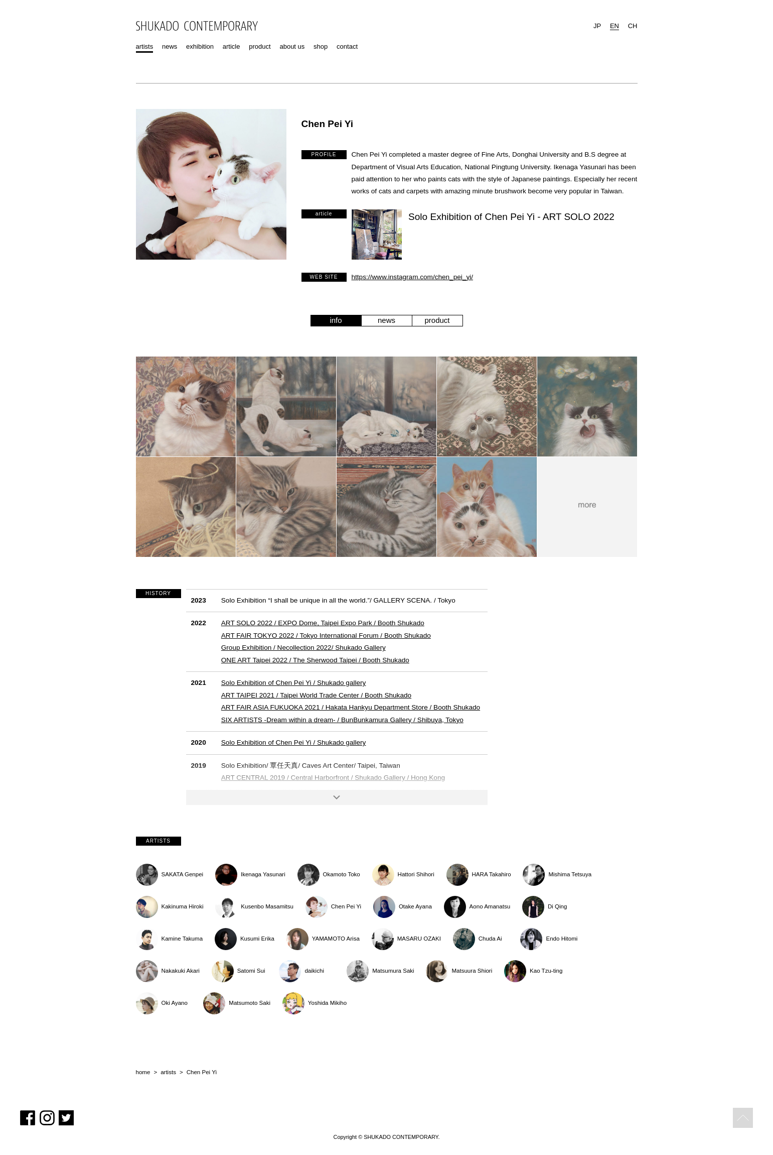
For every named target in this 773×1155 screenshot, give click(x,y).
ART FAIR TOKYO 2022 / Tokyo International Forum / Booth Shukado (326, 635)
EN (614, 26)
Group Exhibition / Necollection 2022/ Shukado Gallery (303, 647)
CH (633, 26)
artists (144, 46)
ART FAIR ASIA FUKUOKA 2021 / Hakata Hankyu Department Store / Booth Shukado (350, 707)
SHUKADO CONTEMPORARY (197, 26)
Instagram (47, 1117)
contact (347, 46)
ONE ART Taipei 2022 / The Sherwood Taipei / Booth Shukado (315, 660)
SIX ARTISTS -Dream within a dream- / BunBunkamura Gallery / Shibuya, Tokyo (342, 720)
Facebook (27, 1117)
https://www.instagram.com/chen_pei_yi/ (413, 277)
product (259, 46)
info (336, 320)
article (231, 46)
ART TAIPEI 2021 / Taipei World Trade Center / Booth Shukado (316, 695)
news (169, 46)
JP (597, 26)
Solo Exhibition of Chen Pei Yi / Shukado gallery (293, 682)
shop (321, 46)
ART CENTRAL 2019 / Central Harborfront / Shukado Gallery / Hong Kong (333, 777)
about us (291, 46)
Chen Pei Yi (202, 1072)
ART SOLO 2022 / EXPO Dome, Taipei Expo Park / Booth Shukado (322, 623)
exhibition (200, 46)
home (143, 1072)
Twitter (66, 1117)
